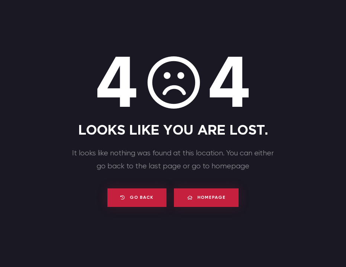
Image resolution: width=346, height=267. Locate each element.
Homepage (208, 197)
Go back (135, 197)
